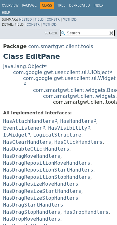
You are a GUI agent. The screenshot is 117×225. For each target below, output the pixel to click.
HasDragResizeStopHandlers (40, 198)
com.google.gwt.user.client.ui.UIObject (61, 72)
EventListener (22, 128)
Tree (61, 5)
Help (6, 12)
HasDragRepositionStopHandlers (46, 177)
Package (29, 5)
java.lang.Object (23, 66)
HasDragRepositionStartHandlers (48, 170)
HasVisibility (67, 128)
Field (39, 19)
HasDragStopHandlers (31, 212)
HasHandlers (76, 121)
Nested (25, 19)
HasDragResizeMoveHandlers (40, 184)
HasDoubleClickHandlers (36, 149)
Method (69, 19)
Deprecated (79, 5)
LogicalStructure (57, 135)
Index (98, 5)
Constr (53, 19)
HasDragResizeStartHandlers (42, 191)
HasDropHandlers (86, 212)
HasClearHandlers (27, 142)
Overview (10, 5)
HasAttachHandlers (28, 121)
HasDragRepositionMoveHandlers (46, 163)
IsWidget (15, 135)
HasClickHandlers (78, 142)
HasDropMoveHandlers (31, 219)
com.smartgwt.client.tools (60, 46)
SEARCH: (51, 33)
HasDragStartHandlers (33, 205)
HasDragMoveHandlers (31, 156)
